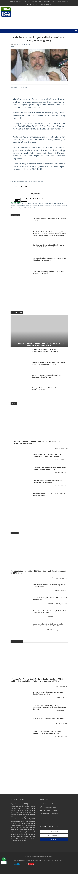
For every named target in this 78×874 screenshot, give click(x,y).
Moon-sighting (33, 181)
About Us (24, 1)
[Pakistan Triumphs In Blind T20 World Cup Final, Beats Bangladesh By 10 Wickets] (39, 552)
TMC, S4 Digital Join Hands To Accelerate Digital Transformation (48, 693)
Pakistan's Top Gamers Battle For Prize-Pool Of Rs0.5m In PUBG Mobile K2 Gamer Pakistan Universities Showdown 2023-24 (37, 680)
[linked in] (17, 186)
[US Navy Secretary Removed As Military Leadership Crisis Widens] (20, 380)
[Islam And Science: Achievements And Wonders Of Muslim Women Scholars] (21, 736)
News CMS (24, 864)
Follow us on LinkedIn (49, 810)
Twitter (13, 208)
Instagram (21, 208)
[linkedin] (17, 87)
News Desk (50, 590)
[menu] (76, 30)
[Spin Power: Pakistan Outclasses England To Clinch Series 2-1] (21, 589)
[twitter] (30, 4)
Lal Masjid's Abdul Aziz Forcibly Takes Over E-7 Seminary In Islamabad (50, 259)
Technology (17, 641)
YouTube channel (47, 205)
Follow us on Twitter (48, 807)
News (14, 403)
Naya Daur (13, 44)
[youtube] (33, 4)
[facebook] (27, 4)
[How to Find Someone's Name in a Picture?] (21, 723)
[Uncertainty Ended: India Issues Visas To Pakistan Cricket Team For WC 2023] (21, 629)
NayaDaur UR (65, 1)
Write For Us (31, 1)
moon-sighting (44, 102)
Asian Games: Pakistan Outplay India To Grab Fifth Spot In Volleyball (49, 612)
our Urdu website (31, 208)
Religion (13, 46)
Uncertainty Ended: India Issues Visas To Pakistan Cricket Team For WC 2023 (48, 625)
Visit (25, 208)
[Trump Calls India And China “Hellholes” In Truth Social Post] (20, 392)
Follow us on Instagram (49, 813)
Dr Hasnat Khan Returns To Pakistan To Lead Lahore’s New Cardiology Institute (48, 363)
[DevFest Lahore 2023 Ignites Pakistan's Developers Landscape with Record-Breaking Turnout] (21, 710)
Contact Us (38, 1)
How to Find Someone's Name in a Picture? (48, 718)
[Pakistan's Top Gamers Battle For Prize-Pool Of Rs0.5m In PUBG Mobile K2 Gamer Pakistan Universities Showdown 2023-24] (39, 660)
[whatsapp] (24, 87)
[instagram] (36, 4)
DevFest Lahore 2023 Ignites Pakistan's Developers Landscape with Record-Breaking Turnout (49, 707)
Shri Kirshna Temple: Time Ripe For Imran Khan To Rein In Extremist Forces (48, 246)
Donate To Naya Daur (15, 1)
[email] (26, 87)
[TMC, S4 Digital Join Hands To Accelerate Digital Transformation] (21, 697)
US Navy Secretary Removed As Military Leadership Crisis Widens (47, 376)
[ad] (39, 23)
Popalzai (52, 153)
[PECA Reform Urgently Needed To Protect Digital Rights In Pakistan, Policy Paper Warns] (39, 331)
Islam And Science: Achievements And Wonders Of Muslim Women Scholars (47, 732)
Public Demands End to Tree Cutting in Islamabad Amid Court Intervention (46, 350)
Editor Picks (17, 312)
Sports (14, 533)
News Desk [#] (50, 578)
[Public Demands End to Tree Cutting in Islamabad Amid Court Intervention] (20, 354)
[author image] (19, 198)
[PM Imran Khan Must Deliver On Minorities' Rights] (21, 223)
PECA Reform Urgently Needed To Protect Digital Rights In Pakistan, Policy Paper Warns (39, 344)
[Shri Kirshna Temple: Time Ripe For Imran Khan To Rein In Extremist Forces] (21, 250)
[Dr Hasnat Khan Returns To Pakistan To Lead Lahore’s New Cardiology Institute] (20, 367)
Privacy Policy (46, 1)
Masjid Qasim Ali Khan (43, 99)
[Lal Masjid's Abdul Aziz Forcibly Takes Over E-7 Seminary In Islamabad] (21, 263)
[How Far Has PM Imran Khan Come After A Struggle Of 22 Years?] (21, 276)
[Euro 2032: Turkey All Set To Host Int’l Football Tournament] (21, 602)
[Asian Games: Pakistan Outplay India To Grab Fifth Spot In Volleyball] (21, 616)
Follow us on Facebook (49, 804)
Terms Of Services (56, 1)
